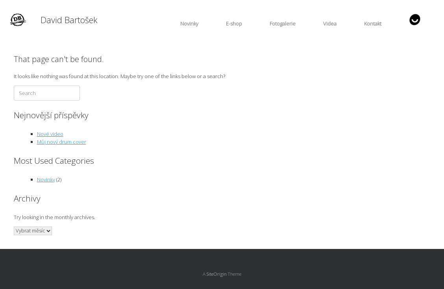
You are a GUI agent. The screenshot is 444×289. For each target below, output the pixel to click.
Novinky (189, 23)
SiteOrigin (217, 274)
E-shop (234, 23)
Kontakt (372, 23)
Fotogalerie (283, 23)
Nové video (50, 133)
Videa (330, 23)
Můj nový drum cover (61, 141)
